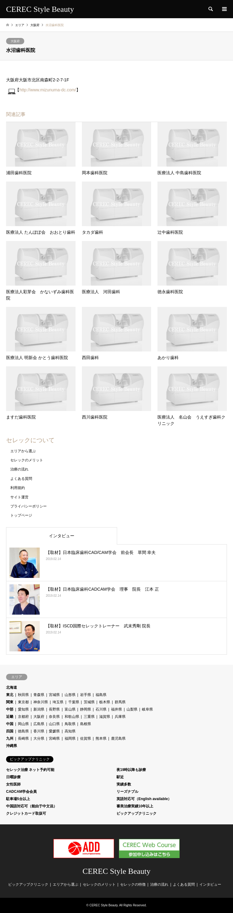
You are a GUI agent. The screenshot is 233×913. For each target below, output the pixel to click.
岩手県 (85, 695)
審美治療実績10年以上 (134, 806)
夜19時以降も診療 (131, 770)
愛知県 (23, 709)
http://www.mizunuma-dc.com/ (47, 89)
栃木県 (104, 702)
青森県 (38, 695)
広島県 (38, 724)
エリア (19, 25)
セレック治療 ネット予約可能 (30, 770)
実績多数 (123, 784)
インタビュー (61, 535)
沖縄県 (11, 746)
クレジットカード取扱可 (26, 813)
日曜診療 (13, 777)
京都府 (23, 716)
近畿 (9, 716)
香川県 (38, 731)
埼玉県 (57, 702)
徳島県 (23, 731)
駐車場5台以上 (18, 799)
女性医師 (13, 784)
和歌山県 (72, 716)
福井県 (116, 709)
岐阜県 (147, 709)
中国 (9, 724)
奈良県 (54, 716)
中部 (9, 709)
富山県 (70, 709)
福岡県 (70, 738)
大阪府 (15, 41)
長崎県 (23, 738)
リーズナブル (127, 791)
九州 (9, 738)
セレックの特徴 (133, 884)
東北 (9, 695)
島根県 (85, 724)
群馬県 (120, 702)
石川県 (101, 709)
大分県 (38, 738)
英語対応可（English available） (143, 799)
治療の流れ (19, 469)
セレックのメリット (26, 460)
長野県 (54, 709)
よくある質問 (21, 479)
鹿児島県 (118, 738)
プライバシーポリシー (28, 506)
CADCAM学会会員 (21, 791)
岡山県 (23, 724)
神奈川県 (40, 702)
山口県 (54, 724)
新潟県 (38, 709)
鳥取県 (70, 724)
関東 (9, 702)
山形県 (70, 695)
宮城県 (54, 695)
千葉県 (73, 702)
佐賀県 (85, 738)
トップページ (21, 515)
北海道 (11, 687)
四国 (9, 731)
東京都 (23, 702)
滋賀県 (104, 716)
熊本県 (101, 738)
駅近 (120, 777)
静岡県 (85, 709)
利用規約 (17, 488)
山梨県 (132, 709)
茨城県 (89, 702)
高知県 (70, 731)
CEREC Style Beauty (116, 871)
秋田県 (23, 695)
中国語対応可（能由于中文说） (31, 806)
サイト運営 (19, 497)
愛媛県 (54, 731)
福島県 (101, 695)
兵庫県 (120, 716)
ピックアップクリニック (136, 813)
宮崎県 (54, 738)
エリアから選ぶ (23, 451)
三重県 (89, 716)
